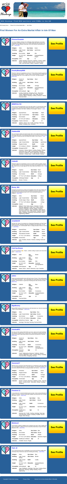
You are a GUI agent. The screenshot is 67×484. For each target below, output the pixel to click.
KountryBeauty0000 (18, 70)
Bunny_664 (15, 187)
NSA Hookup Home (4, 25)
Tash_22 (14, 448)
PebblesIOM (16, 131)
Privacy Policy (26, 479)
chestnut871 (16, 329)
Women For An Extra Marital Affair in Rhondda (46, 479)
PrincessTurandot (18, 39)
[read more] (17, 45)
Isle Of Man (29, 25)
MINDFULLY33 (16, 104)
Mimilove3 (15, 423)
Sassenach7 (16, 363)
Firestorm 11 (16, 390)
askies (14, 276)
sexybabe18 (16, 221)
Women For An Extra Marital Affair (17, 25)
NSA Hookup (15, 479)
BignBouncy (16, 305)
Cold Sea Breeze (17, 248)
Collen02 (15, 161)
